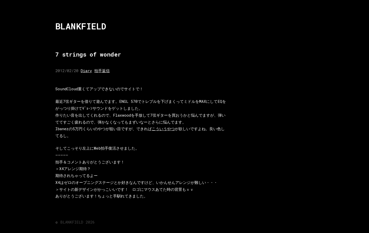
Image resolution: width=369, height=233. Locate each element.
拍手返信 (102, 70)
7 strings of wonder (88, 54)
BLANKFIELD (80, 26)
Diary (86, 70)
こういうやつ (163, 128)
